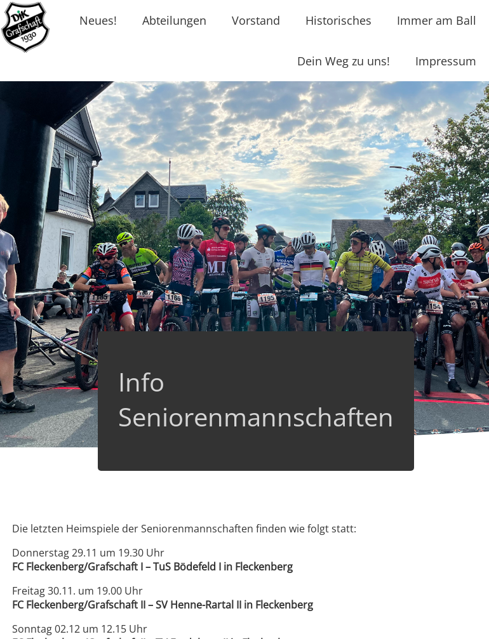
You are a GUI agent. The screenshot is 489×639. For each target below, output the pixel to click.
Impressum (445, 61)
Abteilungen (174, 20)
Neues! (98, 20)
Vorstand (256, 20)
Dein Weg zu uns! (343, 61)
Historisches (338, 20)
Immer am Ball (436, 20)
